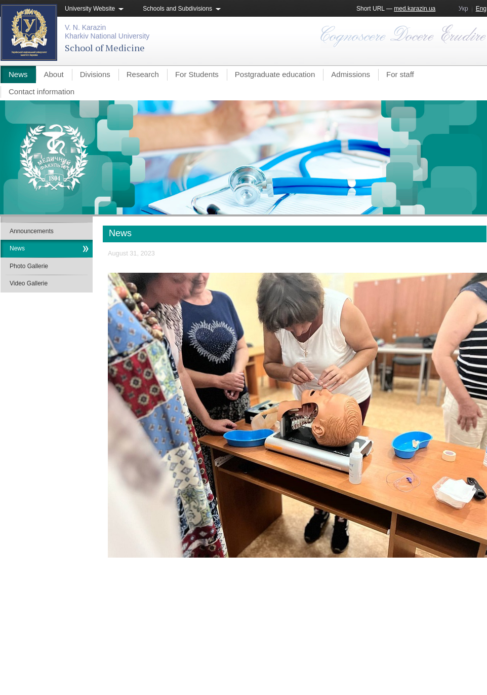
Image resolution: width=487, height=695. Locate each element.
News (18, 74)
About (54, 74)
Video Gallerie (29, 283)
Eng (481, 8)
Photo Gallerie (29, 266)
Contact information (41, 91)
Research (143, 74)
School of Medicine (105, 48)
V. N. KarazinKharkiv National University (107, 31)
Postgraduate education (275, 74)
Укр (463, 8)
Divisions (95, 74)
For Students (197, 74)
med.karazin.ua (414, 8)
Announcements (32, 231)
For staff (400, 74)
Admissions (350, 74)
